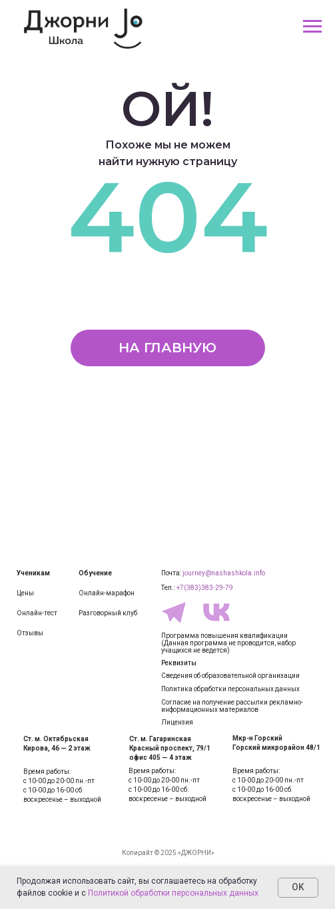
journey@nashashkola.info (223, 573)
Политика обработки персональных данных (230, 689)
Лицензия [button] (177, 722)
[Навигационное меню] (312, 26)
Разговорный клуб (108, 613)
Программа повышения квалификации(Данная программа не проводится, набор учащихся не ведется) (228, 643)
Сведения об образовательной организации (230, 675)
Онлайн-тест (37, 613)
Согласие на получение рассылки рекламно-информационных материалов (232, 706)
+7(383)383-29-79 (204, 587)
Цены (25, 593)
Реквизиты (178, 663)
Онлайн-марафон (107, 593)
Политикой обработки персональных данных (173, 893)
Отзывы (30, 633)
